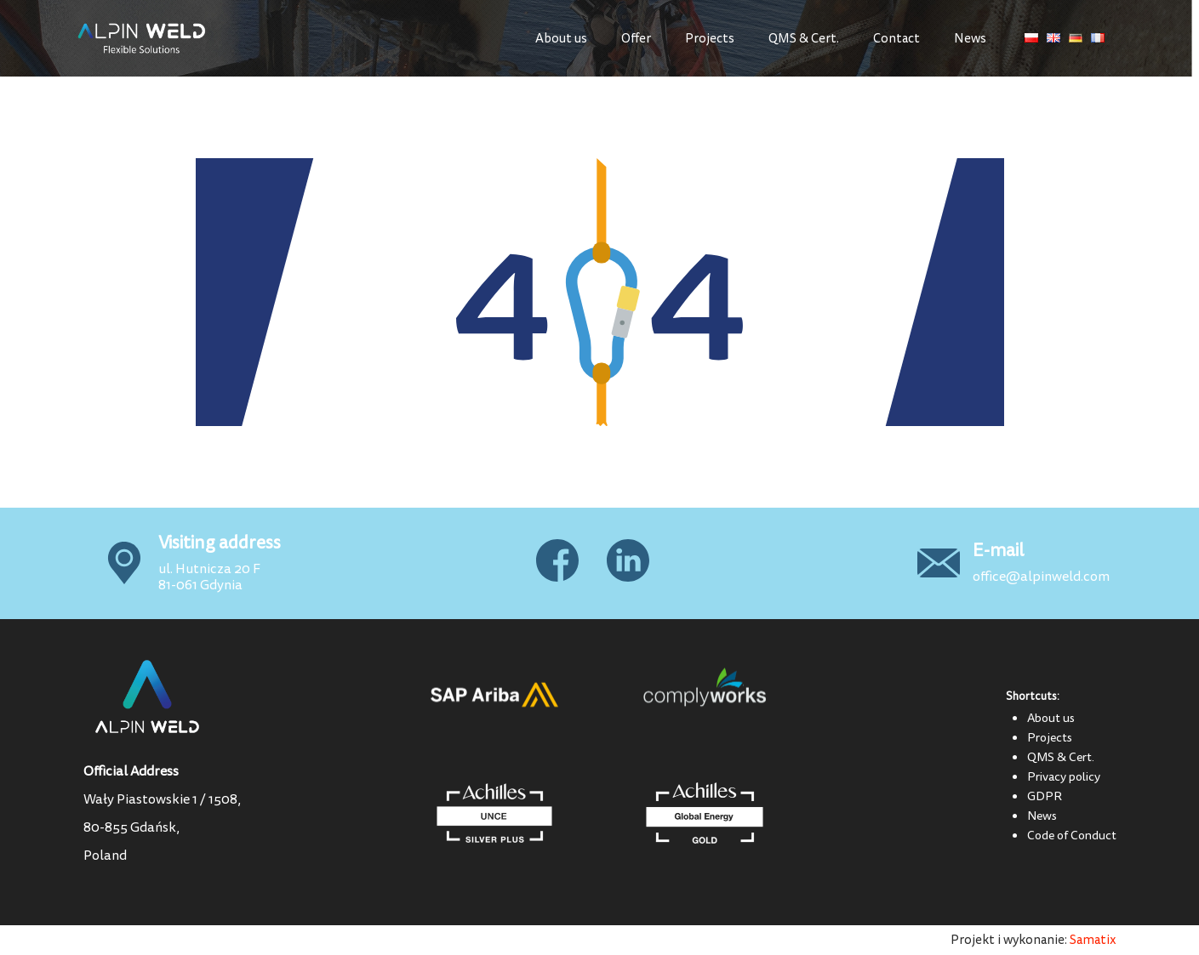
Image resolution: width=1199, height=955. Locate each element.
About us (561, 39)
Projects (709, 39)
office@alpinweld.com (1041, 576)
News (970, 39)
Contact (896, 39)
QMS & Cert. (803, 39)
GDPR (1044, 795)
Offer (636, 39)
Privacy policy (1063, 776)
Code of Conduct (1071, 835)
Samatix (1093, 940)
